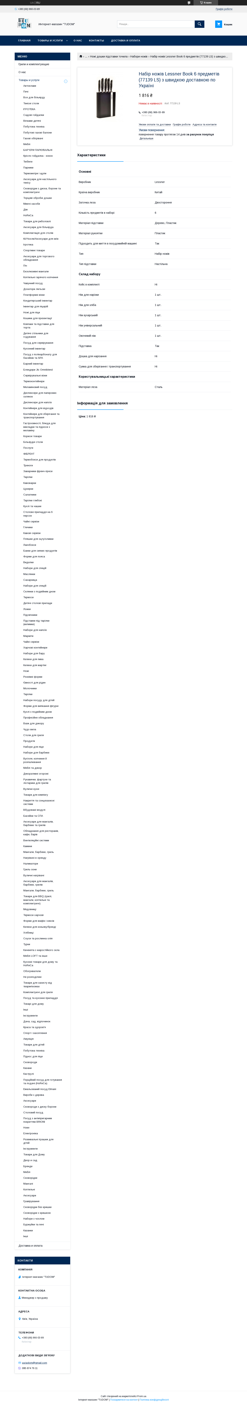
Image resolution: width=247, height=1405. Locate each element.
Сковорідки (30, 1177)
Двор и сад (30, 1160)
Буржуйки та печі (33, 1224)
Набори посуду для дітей (38, 700)
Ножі (26, 671)
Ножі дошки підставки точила (109, 56)
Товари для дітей (33, 1044)
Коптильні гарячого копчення (40, 277)
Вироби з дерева (33, 1094)
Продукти (29, 741)
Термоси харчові (33, 915)
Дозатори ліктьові (34, 289)
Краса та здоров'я (34, 1027)
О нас (78, 40)
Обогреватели (32, 971)
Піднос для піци (33, 1056)
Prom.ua (141, 1396)
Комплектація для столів (38, 232)
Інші (25, 1009)
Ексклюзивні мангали (36, 271)
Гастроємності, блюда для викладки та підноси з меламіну (39, 427)
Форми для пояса (34, 556)
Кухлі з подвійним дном (37, 711)
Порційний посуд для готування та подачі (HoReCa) (42, 1081)
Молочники (30, 688)
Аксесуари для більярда (38, 227)
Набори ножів (138, 56)
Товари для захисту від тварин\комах (37, 984)
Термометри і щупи (34, 173)
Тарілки (27, 477)
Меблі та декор (32, 767)
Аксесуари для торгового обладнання (38, 258)
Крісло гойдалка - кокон (38, 155)
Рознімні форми (32, 676)
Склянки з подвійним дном (39, 591)
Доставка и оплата (125, 40)
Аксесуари (29, 1100)
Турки (26, 944)
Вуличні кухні (31, 788)
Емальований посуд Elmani (39, 1089)
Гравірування (31, 1201)
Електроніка (30, 1133)
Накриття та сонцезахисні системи (38, 802)
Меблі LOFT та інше (35, 955)
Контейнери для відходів (38, 408)
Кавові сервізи (32, 533)
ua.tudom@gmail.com (34, 1362)
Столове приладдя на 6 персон (37, 514)
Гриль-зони (30, 869)
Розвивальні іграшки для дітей (38, 1141)
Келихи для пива (33, 659)
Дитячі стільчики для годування (35, 335)
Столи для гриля (33, 735)
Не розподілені (32, 976)
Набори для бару (34, 653)
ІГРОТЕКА (29, 109)
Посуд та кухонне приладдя (40, 998)
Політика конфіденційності (154, 1399)
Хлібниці (28, 932)
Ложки (27, 609)
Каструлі (28, 1073)
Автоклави (29, 85)
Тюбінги (27, 161)
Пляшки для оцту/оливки (38, 538)
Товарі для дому (33, 1003)
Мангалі (28, 1183)
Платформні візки (34, 294)
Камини (27, 846)
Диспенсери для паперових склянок (40, 394)
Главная (24, 40)
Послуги (28, 447)
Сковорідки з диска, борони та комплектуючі (42, 190)
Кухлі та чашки (32, 506)
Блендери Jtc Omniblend (38, 369)
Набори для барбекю (36, 752)
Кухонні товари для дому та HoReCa (40, 963)
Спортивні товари (34, 250)
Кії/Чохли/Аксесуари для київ (40, 238)
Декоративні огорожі (35, 773)
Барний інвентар (33, 363)
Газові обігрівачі (33, 138)
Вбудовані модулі (34, 809)
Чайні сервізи (31, 521)
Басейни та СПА (33, 815)
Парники (28, 167)
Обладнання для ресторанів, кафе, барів (41, 832)
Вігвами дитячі (32, 120)
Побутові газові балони (37, 132)
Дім (25, 209)
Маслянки (29, 574)
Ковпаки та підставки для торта (38, 326)
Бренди (27, 1166)
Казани (27, 1068)
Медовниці (29, 909)
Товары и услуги (50, 40)
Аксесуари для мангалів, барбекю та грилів (38, 823)
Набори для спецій (34, 568)
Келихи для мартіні (34, 665)
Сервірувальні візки (35, 375)
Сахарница (30, 579)
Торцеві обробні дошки (37, 197)
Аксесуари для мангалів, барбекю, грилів (38, 883)
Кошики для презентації (37, 318)
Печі (25, 91)
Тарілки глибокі (32, 500)
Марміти (28, 636)
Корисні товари (32, 436)
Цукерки (28, 488)
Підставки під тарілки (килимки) (36, 622)
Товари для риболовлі (37, 221)
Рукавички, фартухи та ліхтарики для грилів (37, 781)
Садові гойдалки (33, 115)
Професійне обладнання (38, 717)
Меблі (26, 144)
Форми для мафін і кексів (38, 920)
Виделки (28, 562)
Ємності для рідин (34, 682)
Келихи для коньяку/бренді (39, 926)
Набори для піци (33, 746)
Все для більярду (34, 97)
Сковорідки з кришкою (37, 1212)
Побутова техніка (33, 126)
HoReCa (28, 215)
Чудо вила (29, 729)
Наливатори (30, 863)
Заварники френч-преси (37, 471)
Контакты (96, 40)
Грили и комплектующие (34, 64)
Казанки (28, 1230)
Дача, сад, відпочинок (36, 1021)
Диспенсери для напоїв (37, 402)
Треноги (28, 465)
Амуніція (28, 1038)
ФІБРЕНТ (28, 453)
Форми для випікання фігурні (40, 706)
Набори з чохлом (33, 1218)
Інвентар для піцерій (35, 306)
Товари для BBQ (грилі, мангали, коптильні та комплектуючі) (37, 900)
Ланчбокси (29, 544)
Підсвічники (30, 614)
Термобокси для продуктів (39, 459)
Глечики (28, 527)
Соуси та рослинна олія (37, 938)
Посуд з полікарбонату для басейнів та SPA (40, 356)
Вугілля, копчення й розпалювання (35, 760)
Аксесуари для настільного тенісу (40, 181)
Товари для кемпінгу (35, 794)
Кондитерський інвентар (37, 300)
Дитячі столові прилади (37, 603)
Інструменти (30, 1015)
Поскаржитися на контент (124, 1399)
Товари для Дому (34, 1154)
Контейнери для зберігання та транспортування (41, 416)
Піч (25, 265)
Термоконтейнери (33, 381)
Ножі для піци (31, 312)
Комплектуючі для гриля (38, 992)
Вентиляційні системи (36, 840)
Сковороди (30, 1062)
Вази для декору (33, 723)
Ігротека (28, 244)
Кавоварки (29, 483)
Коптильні (29, 1189)
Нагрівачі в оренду (34, 857)
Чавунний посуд (33, 283)
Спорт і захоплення (35, 1033)
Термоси (28, 597)
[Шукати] (199, 24)
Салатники (29, 494)
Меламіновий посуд (35, 387)
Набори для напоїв (35, 630)
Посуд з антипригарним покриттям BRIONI (37, 1120)
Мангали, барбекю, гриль (38, 852)
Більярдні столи (33, 442)
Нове (26, 1127)
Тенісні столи (31, 103)
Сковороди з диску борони (39, 1106)
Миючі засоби (31, 203)
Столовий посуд (33, 1112)
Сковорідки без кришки (37, 1207)
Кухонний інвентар (34, 348)
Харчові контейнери (35, 647)
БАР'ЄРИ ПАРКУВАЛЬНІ (37, 150)
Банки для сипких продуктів (40, 550)
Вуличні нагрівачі (33, 875)
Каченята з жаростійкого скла (41, 950)
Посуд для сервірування (38, 342)
